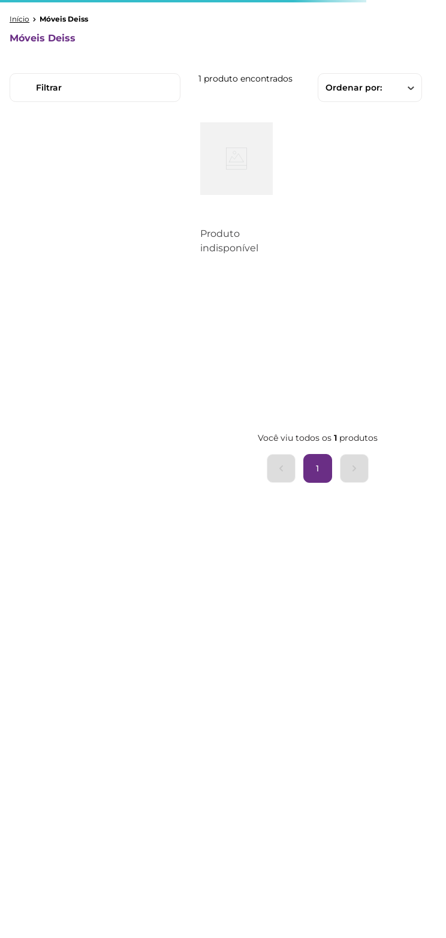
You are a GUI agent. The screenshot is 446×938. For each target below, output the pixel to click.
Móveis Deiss (64, 19)
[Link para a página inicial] (19, 19)
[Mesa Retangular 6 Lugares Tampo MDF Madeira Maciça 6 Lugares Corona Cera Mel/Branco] (236, 196)
